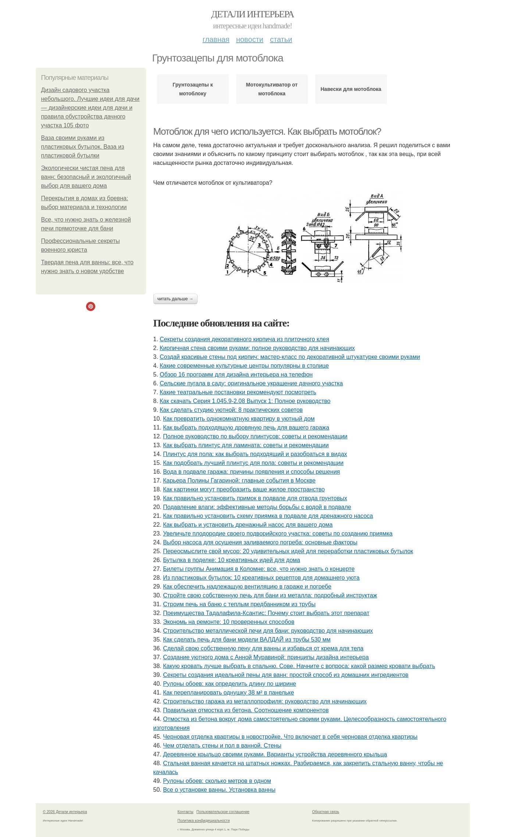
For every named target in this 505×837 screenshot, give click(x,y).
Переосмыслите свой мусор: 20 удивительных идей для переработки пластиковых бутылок (288, 551)
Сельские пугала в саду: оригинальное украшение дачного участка (251, 383)
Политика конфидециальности (204, 821)
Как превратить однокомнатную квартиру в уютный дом (238, 419)
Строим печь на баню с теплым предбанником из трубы (239, 604)
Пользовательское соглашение (222, 812)
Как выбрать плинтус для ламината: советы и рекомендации (246, 445)
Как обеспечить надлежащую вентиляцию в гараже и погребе (247, 586)
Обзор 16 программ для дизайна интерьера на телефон (236, 374)
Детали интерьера (252, 14)
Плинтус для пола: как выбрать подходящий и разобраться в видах (255, 454)
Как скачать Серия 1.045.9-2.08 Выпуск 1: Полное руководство (245, 401)
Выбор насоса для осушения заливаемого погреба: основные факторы (260, 542)
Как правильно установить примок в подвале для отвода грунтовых (255, 498)
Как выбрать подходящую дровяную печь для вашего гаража (246, 427)
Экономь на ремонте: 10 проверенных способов (228, 622)
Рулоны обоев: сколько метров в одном (217, 781)
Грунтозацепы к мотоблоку (193, 89)
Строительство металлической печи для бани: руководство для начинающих (268, 631)
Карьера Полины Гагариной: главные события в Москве (239, 480)
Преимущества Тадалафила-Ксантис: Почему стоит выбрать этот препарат (266, 613)
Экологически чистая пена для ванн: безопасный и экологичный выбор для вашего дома (86, 177)
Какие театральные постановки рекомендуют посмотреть (238, 392)
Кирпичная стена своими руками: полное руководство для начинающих (257, 348)
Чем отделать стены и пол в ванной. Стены (222, 745)
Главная (216, 39)
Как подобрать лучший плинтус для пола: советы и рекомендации (253, 463)
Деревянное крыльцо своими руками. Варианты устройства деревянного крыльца (275, 754)
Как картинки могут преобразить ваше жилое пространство (244, 489)
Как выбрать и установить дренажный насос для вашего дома (247, 525)
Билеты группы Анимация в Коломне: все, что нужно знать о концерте (259, 569)
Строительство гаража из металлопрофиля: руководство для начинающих (265, 701)
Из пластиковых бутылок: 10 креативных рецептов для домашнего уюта (261, 578)
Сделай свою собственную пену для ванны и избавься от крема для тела (263, 648)
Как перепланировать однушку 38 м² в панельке (228, 692)
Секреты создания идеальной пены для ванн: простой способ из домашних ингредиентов (285, 675)
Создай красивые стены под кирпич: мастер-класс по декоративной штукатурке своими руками (290, 357)
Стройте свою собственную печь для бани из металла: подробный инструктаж (270, 595)
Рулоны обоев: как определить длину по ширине (229, 684)
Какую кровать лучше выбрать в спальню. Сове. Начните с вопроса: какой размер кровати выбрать (299, 666)
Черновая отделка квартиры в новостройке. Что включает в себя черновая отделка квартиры (290, 737)
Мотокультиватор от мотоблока (272, 89)
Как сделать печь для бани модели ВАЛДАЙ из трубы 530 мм (246, 639)
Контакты (185, 812)
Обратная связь (325, 812)
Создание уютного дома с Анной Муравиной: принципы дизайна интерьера (266, 657)
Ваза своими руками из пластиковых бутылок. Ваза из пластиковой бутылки (82, 147)
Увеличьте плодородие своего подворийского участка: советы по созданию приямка (277, 533)
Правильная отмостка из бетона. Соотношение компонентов (245, 710)
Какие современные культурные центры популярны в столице (244, 366)
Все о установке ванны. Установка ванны (219, 790)
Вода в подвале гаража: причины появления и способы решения (251, 472)
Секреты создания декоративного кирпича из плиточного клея (244, 339)
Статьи (281, 39)
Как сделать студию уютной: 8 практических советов (231, 410)
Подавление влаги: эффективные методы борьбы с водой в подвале (257, 507)
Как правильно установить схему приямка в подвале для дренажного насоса (268, 516)
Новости (249, 39)
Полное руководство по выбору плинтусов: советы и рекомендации (255, 436)
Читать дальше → (175, 298)
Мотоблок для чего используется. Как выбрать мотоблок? (267, 131)
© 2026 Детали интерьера (65, 812)
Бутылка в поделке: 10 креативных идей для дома (231, 560)
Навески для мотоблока (351, 89)
